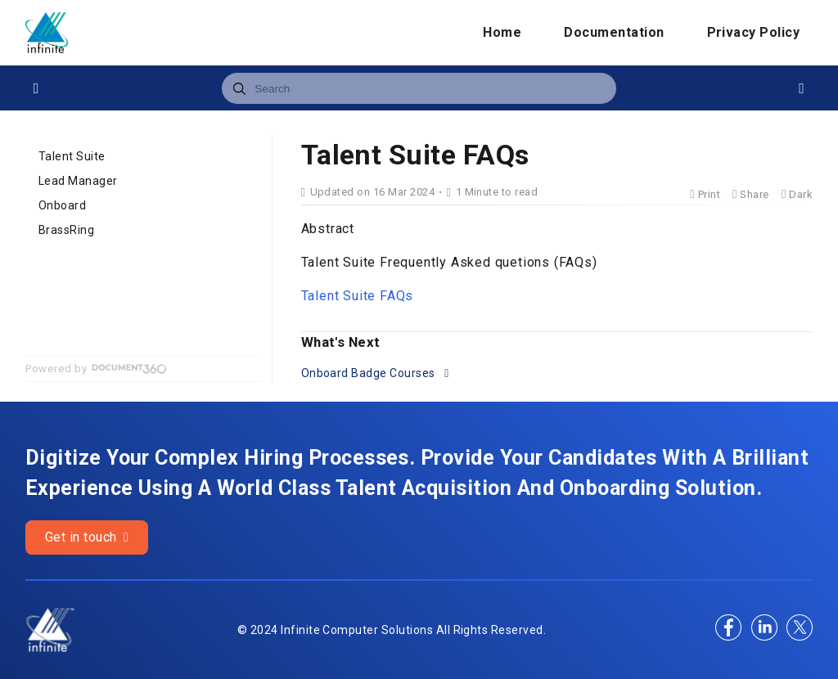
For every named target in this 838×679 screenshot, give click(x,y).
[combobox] (418, 88)
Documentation (614, 32)
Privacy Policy (753, 32)
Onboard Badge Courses (370, 373)
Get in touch (87, 537)
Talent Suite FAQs (357, 296)
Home (502, 32)
